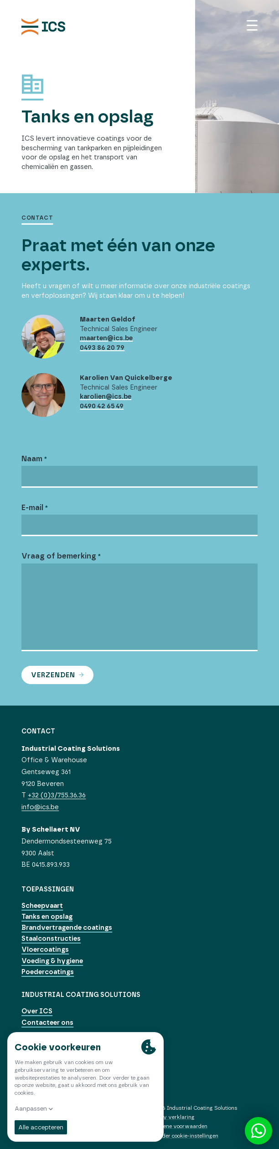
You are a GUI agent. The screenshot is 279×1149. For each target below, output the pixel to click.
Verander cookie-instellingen (182, 1136)
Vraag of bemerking (59, 555)
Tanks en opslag (46, 916)
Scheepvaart (42, 905)
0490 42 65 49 (102, 406)
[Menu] (252, 25)
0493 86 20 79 (102, 347)
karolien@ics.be (105, 396)
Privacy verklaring (171, 1117)
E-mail (33, 507)
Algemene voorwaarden (177, 1126)
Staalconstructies (51, 938)
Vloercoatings (45, 949)
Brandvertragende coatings (66, 927)
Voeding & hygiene (52, 961)
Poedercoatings (47, 972)
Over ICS (36, 1011)
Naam (32, 458)
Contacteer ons (47, 1022)
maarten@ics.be (106, 338)
